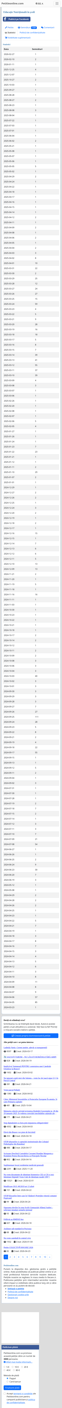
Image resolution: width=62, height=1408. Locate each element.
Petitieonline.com (13, 3)
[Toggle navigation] (56, 3)
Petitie (9, 27)
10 (45, 1257)
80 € (18, 1370)
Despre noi (13, 1297)
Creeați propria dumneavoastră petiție (31, 1035)
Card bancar (15, 1381)
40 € (9, 1370)
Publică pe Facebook (16, 19)
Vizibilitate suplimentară (17, 37)
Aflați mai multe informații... (18, 1362)
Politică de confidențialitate (32, 32)
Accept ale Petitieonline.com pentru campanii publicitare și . (21, 1398)
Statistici (10, 32)
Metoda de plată (11, 1375)
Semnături (27, 27)
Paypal (13, 1378)
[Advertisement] (20, 1327)
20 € (26, 1367)
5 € (8, 1367)
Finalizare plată (12, 1387)
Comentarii (47, 27)
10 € (17, 1367)
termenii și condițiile (22, 1393)
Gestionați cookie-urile (18, 1294)
